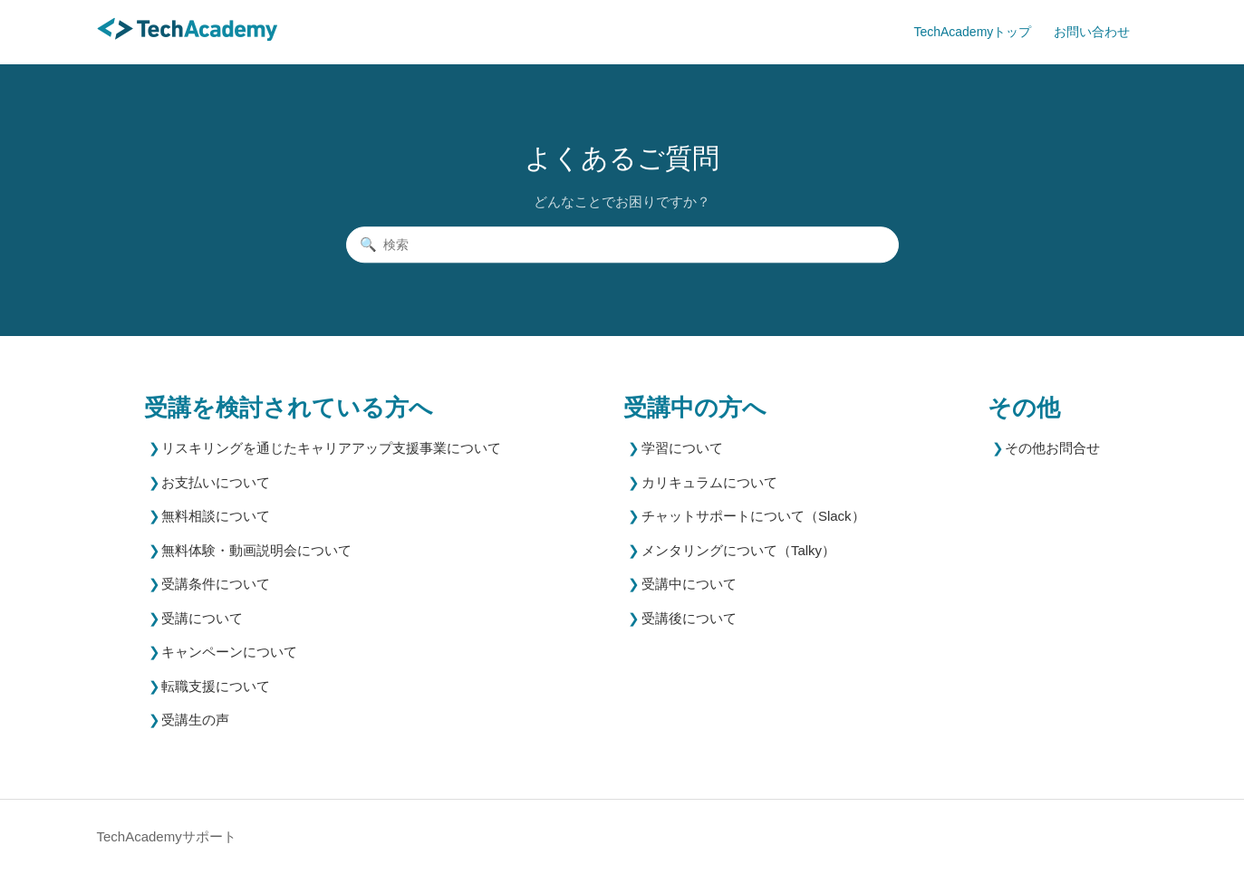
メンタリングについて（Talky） (738, 550)
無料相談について (215, 515)
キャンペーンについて (229, 651)
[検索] (622, 244)
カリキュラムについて (709, 482)
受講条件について (215, 583)
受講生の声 (195, 719)
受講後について (689, 618)
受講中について (689, 583)
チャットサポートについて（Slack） (753, 515)
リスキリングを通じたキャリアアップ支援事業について (331, 448)
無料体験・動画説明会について (256, 550)
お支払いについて (215, 482)
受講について (202, 618)
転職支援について (215, 686)
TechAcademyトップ (972, 31)
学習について (682, 448)
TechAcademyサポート (166, 836)
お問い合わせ (1092, 31)
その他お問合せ (1052, 448)
